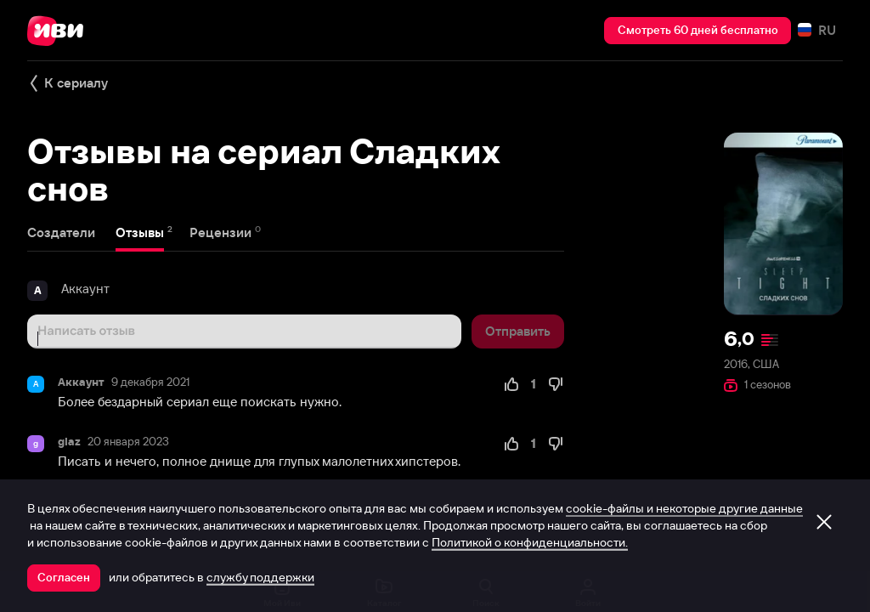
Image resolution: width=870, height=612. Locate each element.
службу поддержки (260, 577)
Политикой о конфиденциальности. (530, 542)
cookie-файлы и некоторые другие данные (684, 508)
